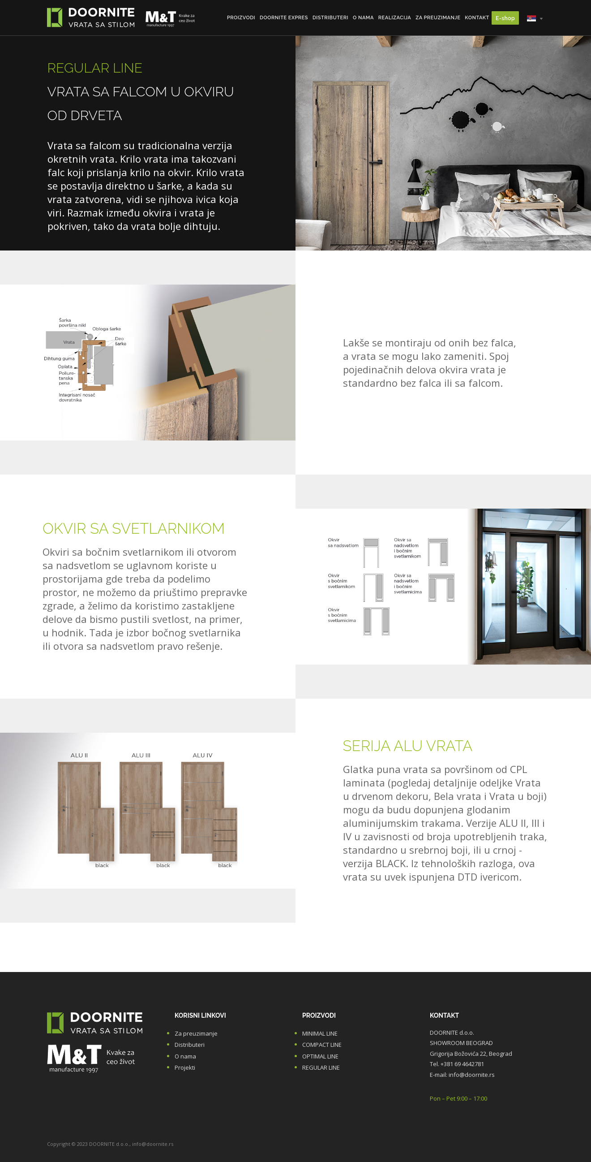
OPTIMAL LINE (320, 1056)
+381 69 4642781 (462, 1064)
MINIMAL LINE (320, 1033)
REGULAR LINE (321, 1067)
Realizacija (394, 18)
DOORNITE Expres (284, 18)
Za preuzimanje (437, 18)
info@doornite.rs (472, 1075)
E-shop (505, 18)
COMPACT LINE (322, 1045)
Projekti (185, 1067)
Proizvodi (241, 18)
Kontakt (477, 18)
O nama (363, 18)
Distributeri (330, 18)
